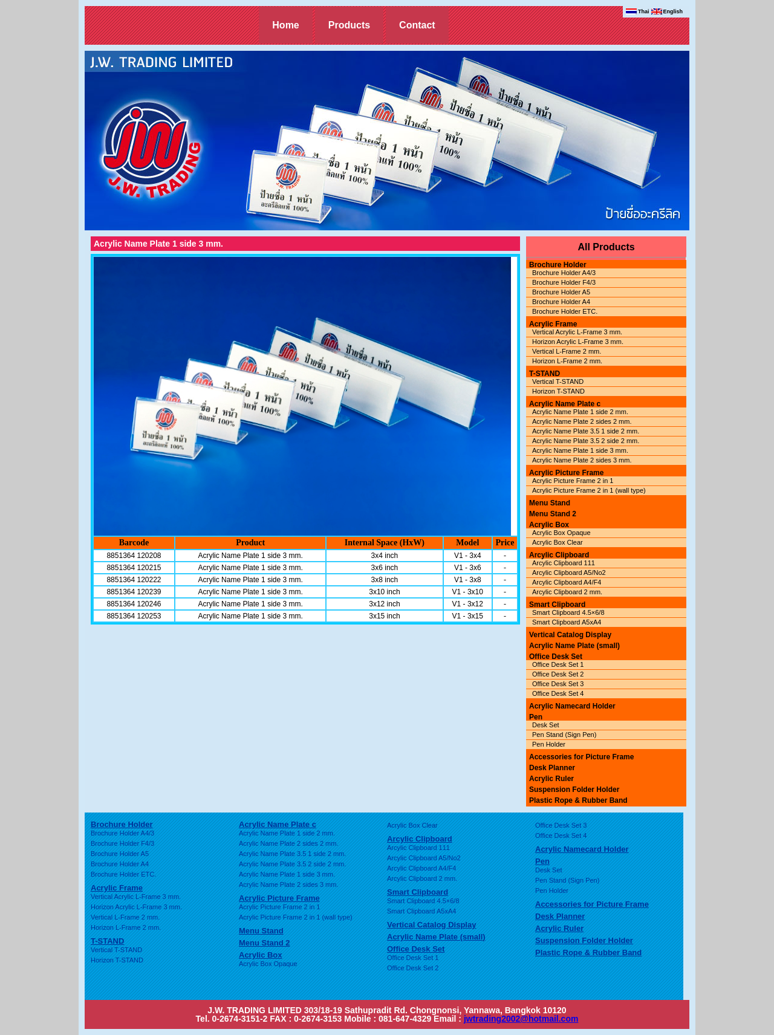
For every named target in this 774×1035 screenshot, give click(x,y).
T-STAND (544, 373)
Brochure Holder (558, 265)
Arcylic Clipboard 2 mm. (567, 591)
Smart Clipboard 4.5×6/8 (568, 612)
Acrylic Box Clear (557, 542)
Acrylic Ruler (551, 778)
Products (349, 25)
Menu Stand (549, 503)
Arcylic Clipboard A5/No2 (569, 572)
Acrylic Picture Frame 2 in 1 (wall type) (589, 490)
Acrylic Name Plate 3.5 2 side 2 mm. (585, 440)
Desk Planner (552, 768)
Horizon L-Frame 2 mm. (567, 361)
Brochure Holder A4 (561, 301)
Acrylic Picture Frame (566, 473)
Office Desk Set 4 (558, 693)
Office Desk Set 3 (558, 683)
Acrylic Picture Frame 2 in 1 (572, 480)
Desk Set (545, 724)
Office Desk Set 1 (558, 664)
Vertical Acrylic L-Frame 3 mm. (577, 332)
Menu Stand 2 (552, 514)
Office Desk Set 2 (558, 674)
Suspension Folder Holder (574, 789)
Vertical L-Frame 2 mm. (566, 351)
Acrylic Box (549, 525)
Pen (535, 717)
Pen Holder (548, 744)
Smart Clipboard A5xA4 (566, 622)
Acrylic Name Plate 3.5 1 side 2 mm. (585, 431)
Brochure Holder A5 (561, 292)
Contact (417, 25)
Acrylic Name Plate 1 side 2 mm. (580, 411)
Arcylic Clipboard (559, 555)
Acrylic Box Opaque (561, 532)
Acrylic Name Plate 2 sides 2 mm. (581, 421)
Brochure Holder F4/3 (564, 282)
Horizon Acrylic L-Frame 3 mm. (577, 341)
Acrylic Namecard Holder (572, 706)
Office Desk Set (555, 656)
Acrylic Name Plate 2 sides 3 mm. (581, 460)
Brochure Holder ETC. (564, 311)
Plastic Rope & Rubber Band (578, 800)
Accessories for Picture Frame (581, 757)
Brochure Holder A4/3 (564, 272)
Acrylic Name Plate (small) (574, 645)
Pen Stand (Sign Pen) (564, 734)
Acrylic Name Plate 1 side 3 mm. (580, 450)
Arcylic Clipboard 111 (563, 562)
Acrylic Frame (553, 324)
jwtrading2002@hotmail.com (521, 1019)
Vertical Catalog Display (570, 635)
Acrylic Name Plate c (564, 404)
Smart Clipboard (557, 604)
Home (285, 25)
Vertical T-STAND (558, 381)
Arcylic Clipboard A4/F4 (566, 582)
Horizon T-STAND (558, 391)
